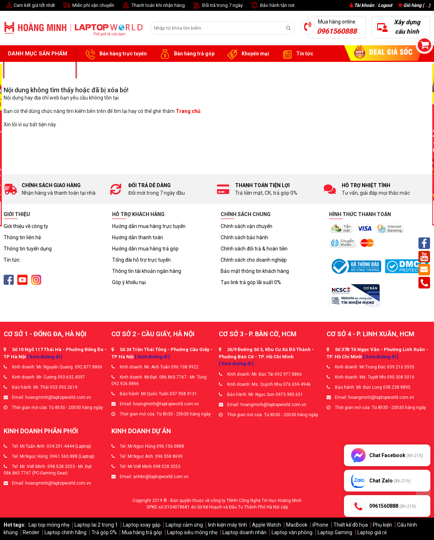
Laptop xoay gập (142, 525)
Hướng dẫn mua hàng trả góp (145, 249)
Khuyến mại (247, 54)
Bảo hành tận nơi (272, 5)
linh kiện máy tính (227, 525)
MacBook (296, 525)
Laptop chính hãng (65, 532)
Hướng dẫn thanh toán (137, 237)
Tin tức (296, 54)
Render (31, 532)
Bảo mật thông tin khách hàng (255, 271)
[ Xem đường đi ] (44, 356)
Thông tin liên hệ (22, 237)
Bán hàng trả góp (186, 54)
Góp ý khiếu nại (129, 282)
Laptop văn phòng (292, 532)
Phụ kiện (382, 525)
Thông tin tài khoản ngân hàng (146, 271)
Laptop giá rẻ (372, 532)
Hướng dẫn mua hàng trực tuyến (149, 226)
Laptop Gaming (335, 532)
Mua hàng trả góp (142, 532)
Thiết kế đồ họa (350, 525)
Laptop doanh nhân (244, 532)
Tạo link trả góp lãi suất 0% (251, 282)
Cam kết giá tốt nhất (29, 5)
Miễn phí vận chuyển (88, 5)
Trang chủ (188, 111)
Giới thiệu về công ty (26, 226)
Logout (385, 5)
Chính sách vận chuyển (246, 226)
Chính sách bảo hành (244, 237)
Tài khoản (364, 5)
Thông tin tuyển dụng (28, 249)
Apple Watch (266, 525)
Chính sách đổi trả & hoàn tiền (254, 249)
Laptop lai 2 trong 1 (96, 525)
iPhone (320, 525)
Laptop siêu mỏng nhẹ (192, 532)
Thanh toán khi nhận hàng (153, 5)
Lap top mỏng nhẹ (49, 525)
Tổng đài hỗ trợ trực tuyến (141, 260)
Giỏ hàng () (414, 5)
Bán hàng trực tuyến (115, 54)
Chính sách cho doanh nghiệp (254, 260)
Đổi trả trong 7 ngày (217, 5)
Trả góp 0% (104, 532)
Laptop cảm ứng (184, 525)
